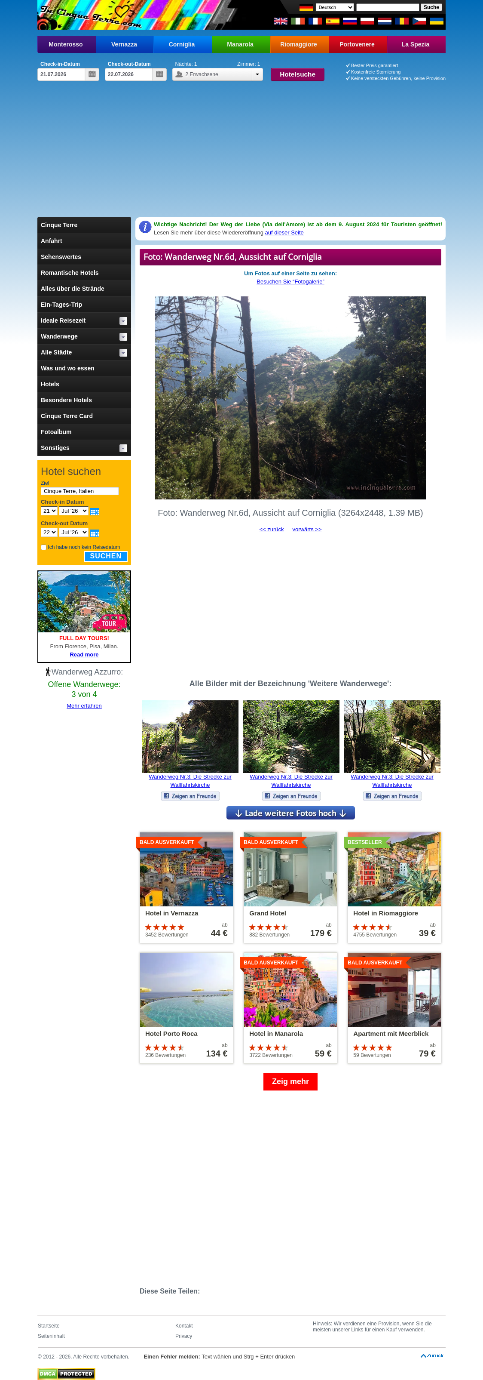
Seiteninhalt (51, 1336)
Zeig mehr (290, 1081)
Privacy (183, 1336)
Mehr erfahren (84, 705)
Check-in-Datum (60, 64)
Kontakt (184, 1326)
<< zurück (271, 529)
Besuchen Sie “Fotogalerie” (290, 281)
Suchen (106, 556)
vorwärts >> (307, 529)
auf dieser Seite (284, 232)
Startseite (49, 1326)
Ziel (45, 483)
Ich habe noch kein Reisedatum (84, 547)
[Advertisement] (241, 152)
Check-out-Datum (129, 64)
